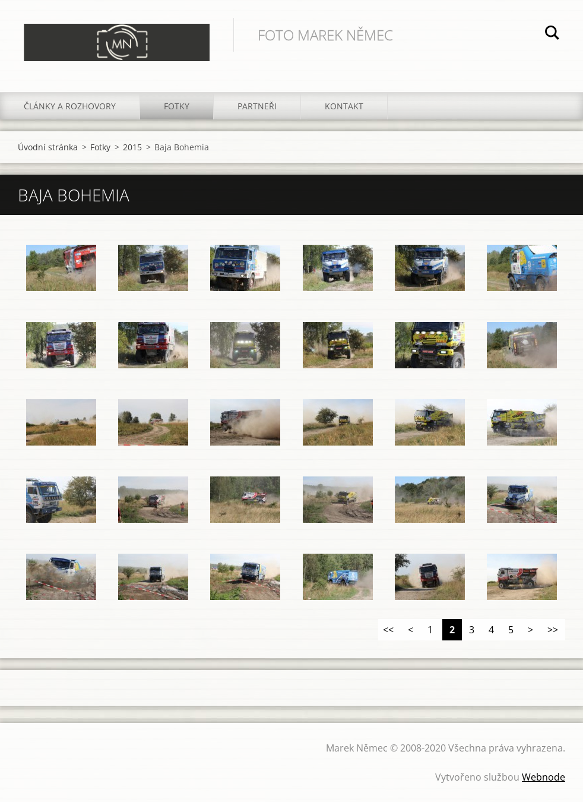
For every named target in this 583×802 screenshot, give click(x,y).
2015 (132, 147)
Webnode (543, 777)
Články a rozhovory (70, 106)
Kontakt (344, 106)
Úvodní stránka (48, 147)
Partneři (257, 106)
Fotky (176, 106)
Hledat (552, 34)
